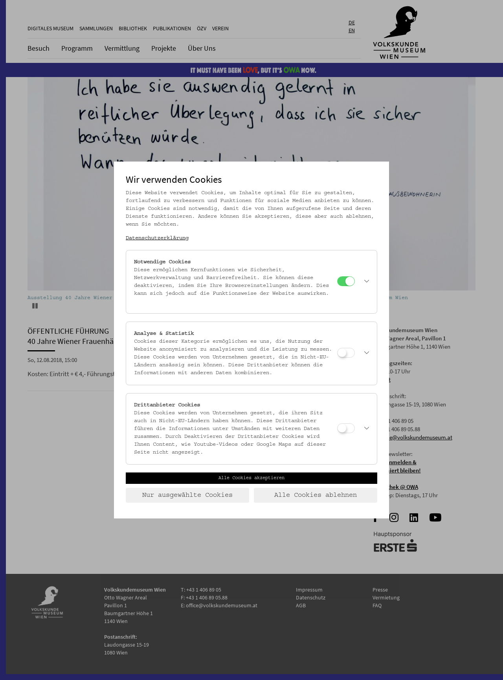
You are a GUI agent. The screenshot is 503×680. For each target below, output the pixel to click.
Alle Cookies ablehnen (315, 495)
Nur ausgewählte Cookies (187, 495)
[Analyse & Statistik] (346, 353)
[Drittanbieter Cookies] (346, 428)
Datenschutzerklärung (157, 238)
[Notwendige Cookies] (346, 281)
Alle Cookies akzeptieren (251, 478)
